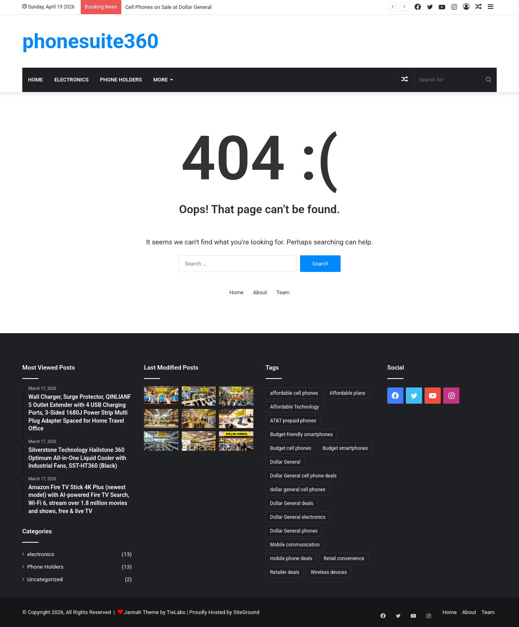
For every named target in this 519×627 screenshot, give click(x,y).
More (160, 80)
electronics (71, 80)
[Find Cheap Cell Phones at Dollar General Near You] (161, 441)
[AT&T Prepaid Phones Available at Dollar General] (161, 396)
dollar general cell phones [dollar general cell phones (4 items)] (297, 489)
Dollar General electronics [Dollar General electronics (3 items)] (298, 517)
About (260, 292)
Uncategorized (45, 579)
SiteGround (246, 612)
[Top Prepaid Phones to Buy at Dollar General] (161, 418)
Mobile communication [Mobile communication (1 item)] (295, 545)
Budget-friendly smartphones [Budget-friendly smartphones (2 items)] (301, 434)
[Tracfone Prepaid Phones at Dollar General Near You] (199, 418)
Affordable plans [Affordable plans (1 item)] (347, 393)
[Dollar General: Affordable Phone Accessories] (236, 418)
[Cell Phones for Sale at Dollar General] (199, 396)
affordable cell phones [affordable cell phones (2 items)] (294, 393)
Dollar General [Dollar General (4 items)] (285, 462)
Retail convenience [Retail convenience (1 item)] (344, 558)
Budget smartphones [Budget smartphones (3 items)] (345, 448)
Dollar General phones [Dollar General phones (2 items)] (293, 531)
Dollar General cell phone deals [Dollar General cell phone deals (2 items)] (303, 476)
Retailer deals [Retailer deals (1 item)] (284, 572)
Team (283, 292)
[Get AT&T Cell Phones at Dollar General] (199, 441)
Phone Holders (121, 80)
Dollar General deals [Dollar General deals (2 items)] (291, 503)
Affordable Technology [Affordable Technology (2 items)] (294, 407)
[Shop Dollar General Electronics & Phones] (236, 396)
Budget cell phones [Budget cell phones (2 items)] (290, 448)
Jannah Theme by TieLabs (154, 612)
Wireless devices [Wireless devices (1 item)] (329, 572)
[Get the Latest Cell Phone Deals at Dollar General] (236, 441)
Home (35, 80)
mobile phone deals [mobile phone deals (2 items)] (291, 558)
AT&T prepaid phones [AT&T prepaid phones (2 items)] (293, 421)
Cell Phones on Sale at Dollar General (168, 7)
